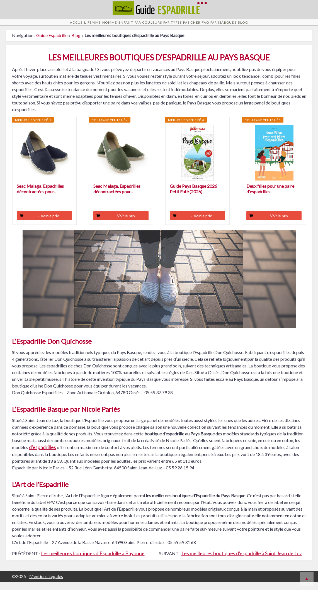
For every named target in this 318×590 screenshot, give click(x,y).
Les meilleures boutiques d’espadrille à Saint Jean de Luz (241, 561)
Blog (284, 26)
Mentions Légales (46, 584)
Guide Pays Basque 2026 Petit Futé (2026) (193, 196)
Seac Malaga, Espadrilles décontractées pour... (40, 196)
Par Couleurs (141, 26)
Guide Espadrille (51, 43)
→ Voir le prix (47, 223)
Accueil (36, 26)
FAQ (228, 26)
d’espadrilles (42, 455)
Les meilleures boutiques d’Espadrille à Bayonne (93, 561)
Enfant (109, 26)
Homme (85, 26)
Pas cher (205, 26)
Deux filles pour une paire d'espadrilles (270, 196)
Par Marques (256, 26)
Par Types (176, 26)
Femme (61, 26)
